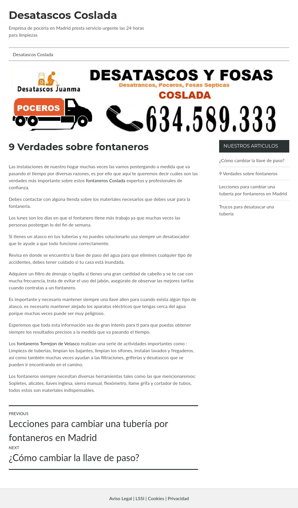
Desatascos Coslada (63, 15)
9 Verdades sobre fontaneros (248, 173)
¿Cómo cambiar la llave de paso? (251, 160)
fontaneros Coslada (105, 180)
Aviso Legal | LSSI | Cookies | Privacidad (149, 498)
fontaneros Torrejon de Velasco (48, 343)
